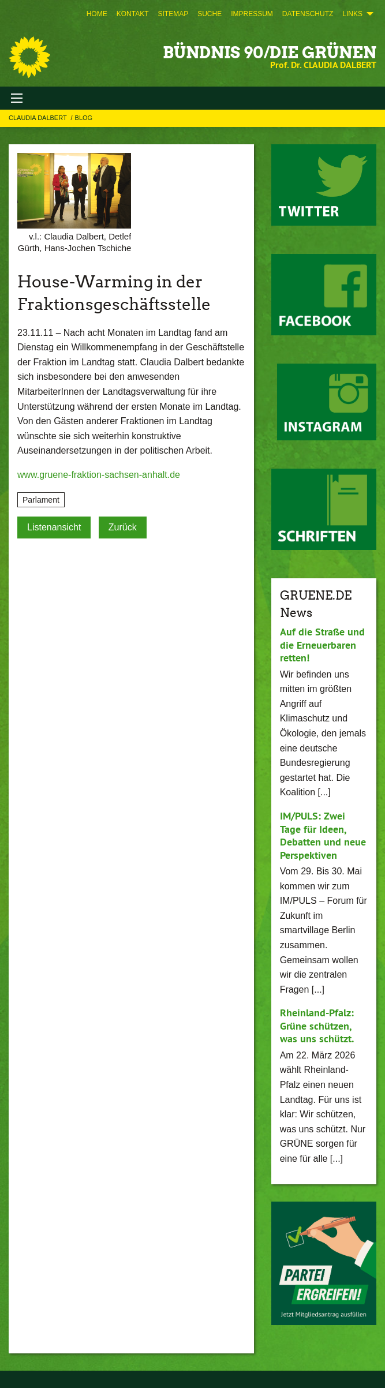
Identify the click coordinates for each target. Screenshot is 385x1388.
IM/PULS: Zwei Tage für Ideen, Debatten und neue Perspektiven (323, 835)
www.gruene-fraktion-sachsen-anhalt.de (98, 475)
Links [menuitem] (352, 14)
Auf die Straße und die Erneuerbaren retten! (322, 644)
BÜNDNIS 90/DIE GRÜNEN (269, 52)
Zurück (123, 527)
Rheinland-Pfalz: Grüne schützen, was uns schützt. (317, 1025)
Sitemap (173, 14)
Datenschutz (307, 14)
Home (97, 14)
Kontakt (133, 14)
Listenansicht (54, 527)
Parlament (41, 499)
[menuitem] (97, 14)
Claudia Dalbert (39, 117)
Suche (209, 14)
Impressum (252, 14)
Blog (84, 117)
